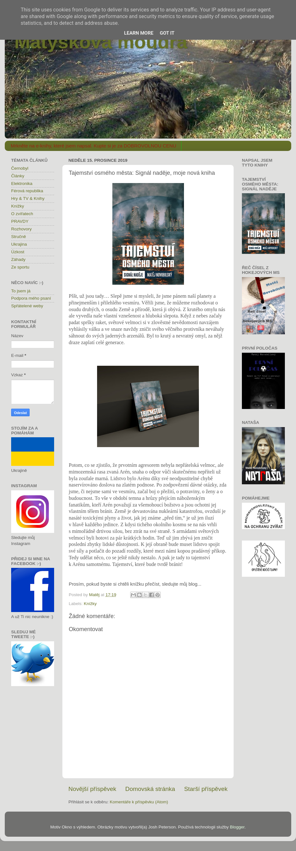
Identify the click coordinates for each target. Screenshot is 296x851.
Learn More (138, 33)
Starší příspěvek (206, 789)
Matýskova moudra (100, 41)
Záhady (18, 259)
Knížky (90, 603)
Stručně (18, 236)
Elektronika (21, 183)
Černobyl (19, 168)
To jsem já (21, 291)
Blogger (237, 827)
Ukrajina (19, 244)
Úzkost (17, 251)
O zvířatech (22, 213)
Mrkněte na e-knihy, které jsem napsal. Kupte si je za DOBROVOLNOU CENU (93, 145)
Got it (167, 33)
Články (17, 176)
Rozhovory (21, 229)
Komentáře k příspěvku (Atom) (139, 802)
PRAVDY (20, 221)
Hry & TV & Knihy (28, 198)
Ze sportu (20, 267)
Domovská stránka (150, 789)
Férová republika (27, 190)
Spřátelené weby (27, 305)
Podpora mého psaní (31, 298)
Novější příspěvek (92, 789)
